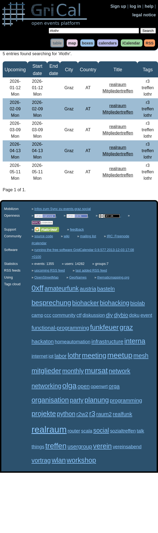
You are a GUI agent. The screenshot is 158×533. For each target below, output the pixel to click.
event (146, 315)
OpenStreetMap (46, 277)
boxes (87, 43)
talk (140, 431)
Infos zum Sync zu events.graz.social (62, 209)
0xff (38, 288)
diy (109, 315)
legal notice (144, 15)
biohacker (85, 302)
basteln (106, 289)
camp (37, 315)
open (83, 386)
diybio (121, 315)
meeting (94, 355)
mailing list (88, 236)
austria (88, 289)
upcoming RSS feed (49, 270)
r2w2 (82, 414)
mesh (140, 355)
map (72, 43)
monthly (73, 370)
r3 (92, 413)
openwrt (99, 386)
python (66, 413)
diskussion (93, 315)
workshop (81, 460)
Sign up (118, 6)
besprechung (51, 302)
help (149, 6)
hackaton (43, 341)
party (77, 400)
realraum (49, 429)
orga (114, 386)
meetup (119, 355)
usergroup (79, 446)
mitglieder (46, 370)
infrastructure (107, 341)
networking (46, 385)
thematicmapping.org (113, 277)
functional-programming (60, 328)
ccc (47, 315)
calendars (107, 43)
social (101, 430)
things (38, 446)
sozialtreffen (123, 431)
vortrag (41, 460)
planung (96, 400)
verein (102, 446)
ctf (79, 315)
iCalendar (131, 43)
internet (40, 356)
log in (135, 6)
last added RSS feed (91, 270)
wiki (66, 236)
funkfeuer (104, 327)
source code (43, 236)
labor (60, 356)
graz (126, 327)
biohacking (114, 302)
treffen (55, 446)
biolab (137, 303)
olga (69, 385)
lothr (74, 355)
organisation (50, 400)
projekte (44, 413)
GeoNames (78, 277)
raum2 (104, 414)
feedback (77, 229)
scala (86, 431)
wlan (59, 460)
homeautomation (72, 341)
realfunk (122, 414)
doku (134, 315)
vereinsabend (127, 446)
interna (134, 341)
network (119, 370)
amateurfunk (61, 288)
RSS (150, 43)
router (73, 431)
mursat (96, 370)
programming (126, 400)
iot (51, 356)
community (64, 315)
